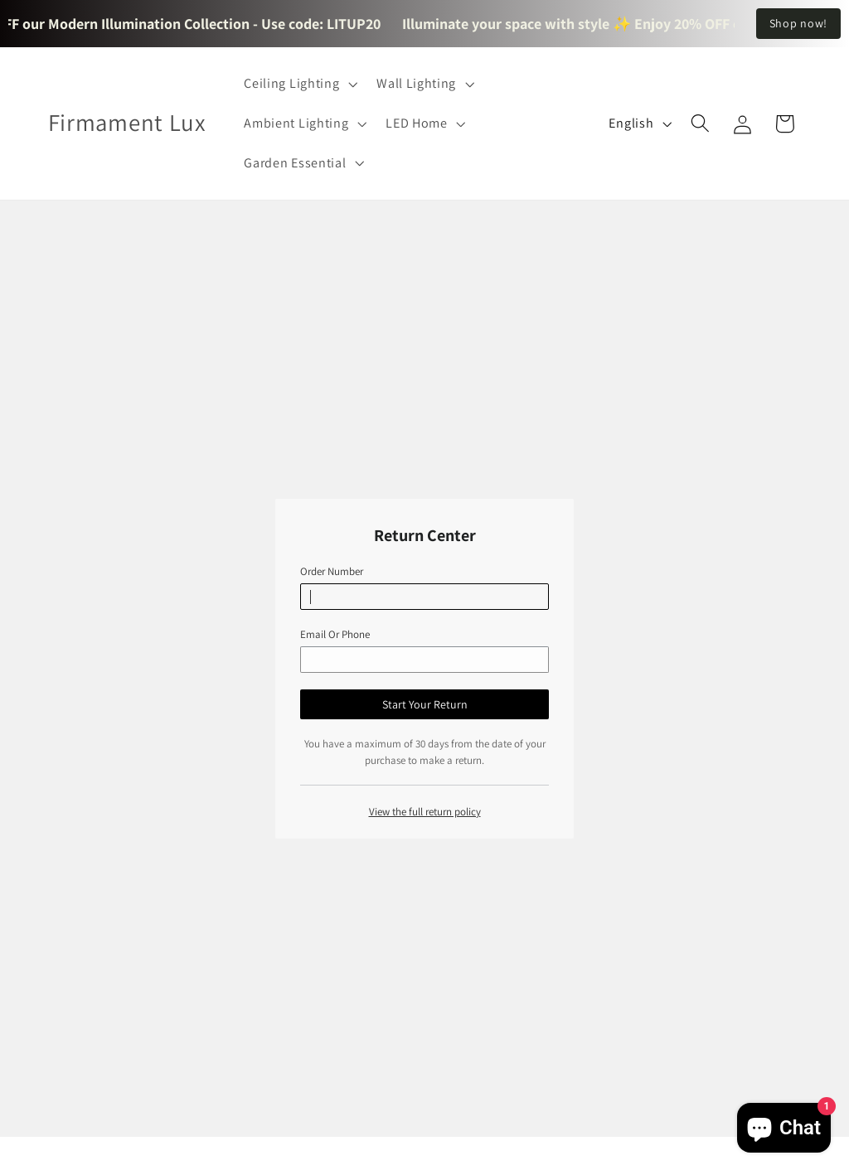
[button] (299, 84)
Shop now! (798, 23)
